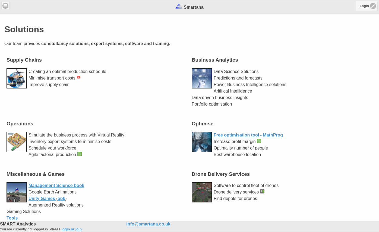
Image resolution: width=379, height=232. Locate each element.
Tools (12, 218)
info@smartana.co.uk (148, 224)
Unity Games (42, 198)
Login (364, 6)
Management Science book (56, 185)
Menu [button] (5, 6)
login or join (71, 229)
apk (61, 198)
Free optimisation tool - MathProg (248, 135)
